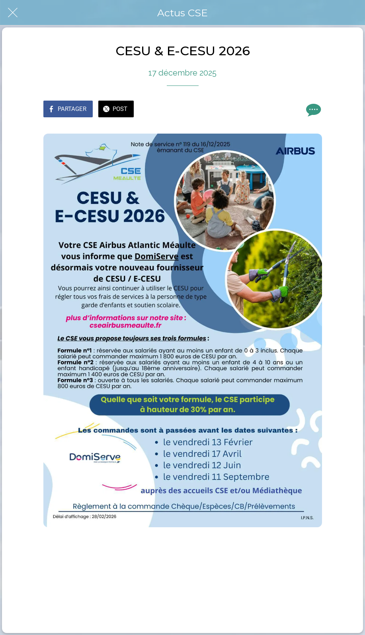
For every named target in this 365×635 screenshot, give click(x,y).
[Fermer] (13, 12)
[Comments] (312, 109)
